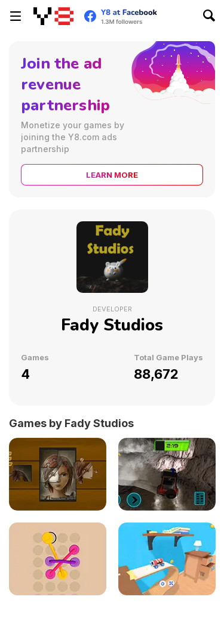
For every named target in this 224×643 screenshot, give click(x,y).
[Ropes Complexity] (57, 559)
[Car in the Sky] (167, 559)
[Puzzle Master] (57, 474)
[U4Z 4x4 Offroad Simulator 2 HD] (167, 474)
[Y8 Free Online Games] (53, 16)
